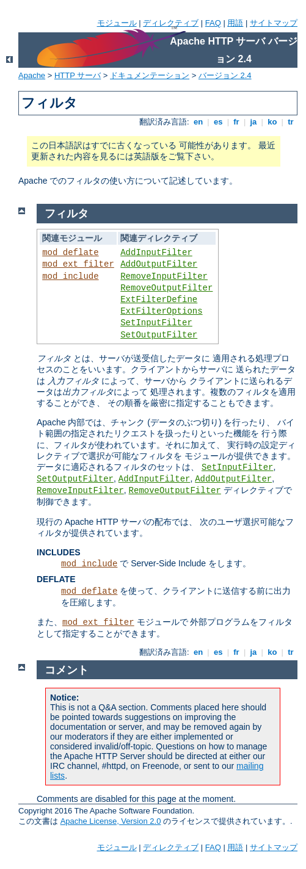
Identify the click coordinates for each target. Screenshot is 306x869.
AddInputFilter (156, 253)
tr (291, 121)
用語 (235, 22)
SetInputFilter (156, 323)
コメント (67, 670)
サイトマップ (273, 22)
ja (253, 121)
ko (272, 121)
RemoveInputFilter (164, 276)
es (218, 121)
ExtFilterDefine (158, 300)
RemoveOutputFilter (166, 288)
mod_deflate (70, 253)
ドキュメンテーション (149, 75)
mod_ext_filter (78, 264)
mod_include (70, 276)
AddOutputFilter (158, 264)
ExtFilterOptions (161, 311)
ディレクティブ (171, 22)
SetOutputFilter (158, 335)
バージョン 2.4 (225, 75)
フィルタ (67, 213)
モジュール (117, 22)
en (198, 121)
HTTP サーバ (77, 75)
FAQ (213, 22)
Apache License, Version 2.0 (110, 821)
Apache (31, 75)
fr (236, 121)
